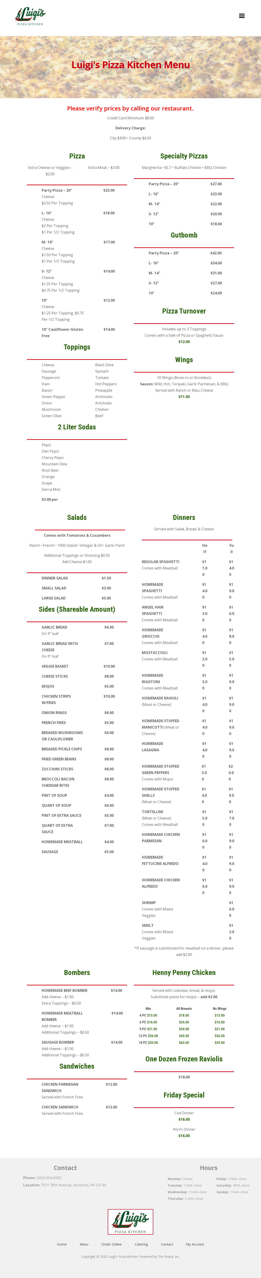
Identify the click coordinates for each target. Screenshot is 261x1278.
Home (62, 1244)
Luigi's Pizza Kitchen (123, 1256)
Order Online (111, 1244)
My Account (195, 1244)
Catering (141, 1244)
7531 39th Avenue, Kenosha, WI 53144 (73, 1185)
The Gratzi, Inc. (169, 1256)
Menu (84, 1244)
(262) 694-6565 (48, 1177)
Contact (167, 1244)
